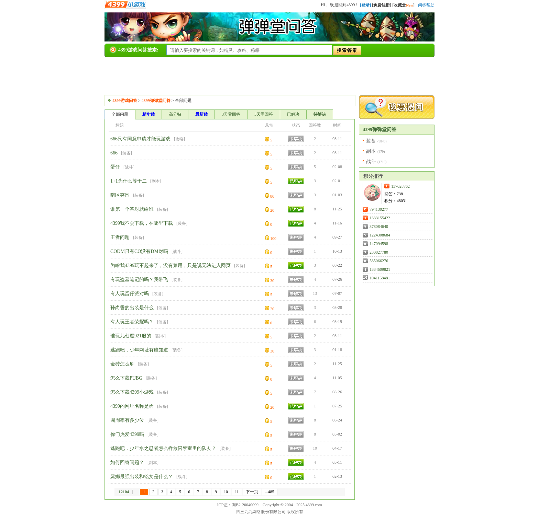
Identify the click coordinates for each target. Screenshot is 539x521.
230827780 (379, 252)
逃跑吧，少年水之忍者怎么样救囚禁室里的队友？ (163, 448)
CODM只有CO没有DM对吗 (139, 251)
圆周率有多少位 (127, 420)
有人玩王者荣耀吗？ (132, 321)
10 (226, 491)
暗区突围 (120, 195)
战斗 (129, 167)
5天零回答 (263, 114)
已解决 (293, 114)
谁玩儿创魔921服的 (130, 335)
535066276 (379, 260)
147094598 (379, 243)
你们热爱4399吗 (127, 434)
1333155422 (380, 218)
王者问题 (120, 237)
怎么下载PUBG (126, 378)
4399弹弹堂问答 (156, 100)
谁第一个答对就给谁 (132, 209)
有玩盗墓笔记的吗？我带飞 (139, 279)
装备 (126, 153)
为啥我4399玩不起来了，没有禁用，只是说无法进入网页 (170, 265)
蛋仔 (115, 167)
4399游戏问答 (124, 100)
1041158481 (380, 278)
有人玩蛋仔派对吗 (129, 293)
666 (114, 152)
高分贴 (175, 114)
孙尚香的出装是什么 (132, 307)
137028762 (400, 186)
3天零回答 (231, 114)
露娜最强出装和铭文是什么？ (141, 476)
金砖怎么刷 (122, 364)
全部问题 (120, 114)
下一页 (252, 491)
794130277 (379, 209)
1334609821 (380, 269)
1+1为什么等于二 (128, 181)
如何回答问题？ (127, 462)
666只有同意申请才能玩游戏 (140, 138)
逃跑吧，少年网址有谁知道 (139, 349)
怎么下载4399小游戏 (132, 392)
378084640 (379, 226)
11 (237, 491)
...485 (269, 491)
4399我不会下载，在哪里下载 (141, 223)
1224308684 (380, 235)
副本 (156, 181)
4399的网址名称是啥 (132, 406)
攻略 (179, 139)
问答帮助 (426, 5)
